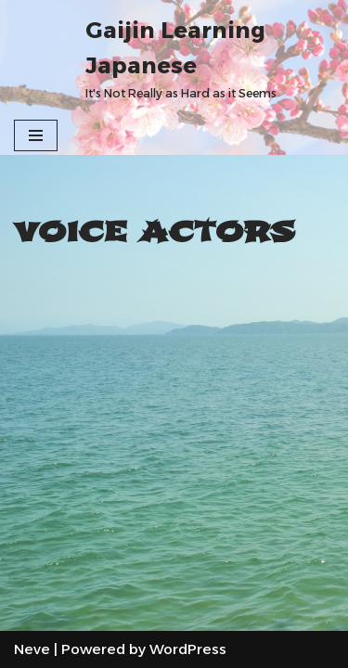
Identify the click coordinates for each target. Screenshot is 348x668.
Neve (32, 649)
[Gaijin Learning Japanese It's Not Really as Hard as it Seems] (209, 58)
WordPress (187, 649)
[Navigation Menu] (36, 135)
